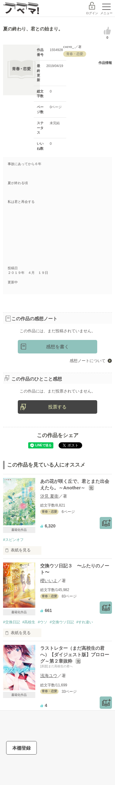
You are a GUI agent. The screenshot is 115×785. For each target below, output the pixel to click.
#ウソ (42, 622)
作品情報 (105, 63)
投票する (57, 406)
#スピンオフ (13, 540)
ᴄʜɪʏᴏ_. (69, 47)
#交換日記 (11, 622)
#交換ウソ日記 (62, 622)
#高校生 (29, 622)
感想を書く (57, 346)
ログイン (92, 13)
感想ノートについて (87, 360)
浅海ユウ (48, 675)
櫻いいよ (48, 580)
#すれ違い (84, 622)
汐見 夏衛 (49, 496)
